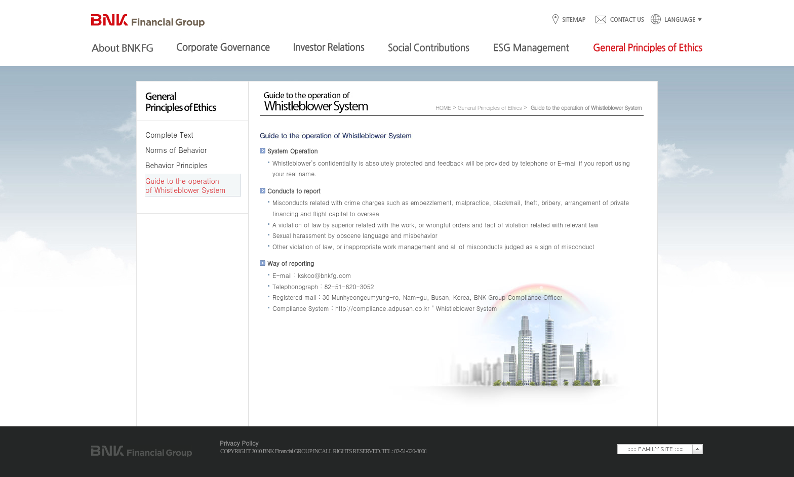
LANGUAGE (673, 20)
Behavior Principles (176, 165)
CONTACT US (619, 20)
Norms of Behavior (176, 150)
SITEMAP (573, 20)
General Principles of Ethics (490, 107)
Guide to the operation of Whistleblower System (185, 185)
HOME (443, 107)
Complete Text (169, 135)
